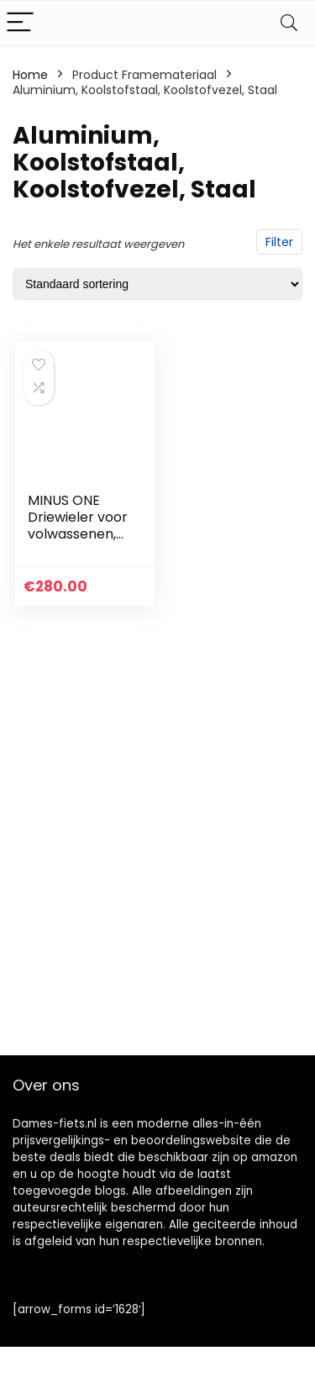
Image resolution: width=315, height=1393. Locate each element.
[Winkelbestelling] (157, 284)
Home (30, 74)
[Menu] (20, 23)
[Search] (289, 23)
